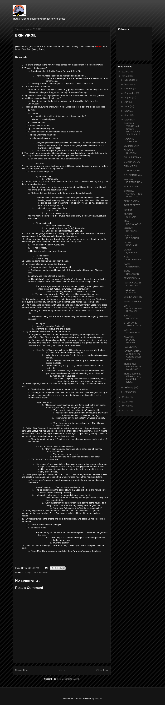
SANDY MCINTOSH (131, 317)
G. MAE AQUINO (132, 170)
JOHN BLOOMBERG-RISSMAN (133, 308)
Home (62, 670)
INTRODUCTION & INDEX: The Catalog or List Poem (132, 355)
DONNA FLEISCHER (131, 236)
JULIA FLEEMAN (132, 157)
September (130, 93)
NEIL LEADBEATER (132, 258)
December (129, 80)
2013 (124, 401)
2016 (124, 71)
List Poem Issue (40, 572)
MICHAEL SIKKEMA (130, 215)
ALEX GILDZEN (132, 186)
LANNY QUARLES (130, 251)
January (128, 391)
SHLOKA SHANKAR (130, 151)
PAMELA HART (132, 347)
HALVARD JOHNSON (130, 140)
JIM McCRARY (131, 146)
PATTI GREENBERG (132, 265)
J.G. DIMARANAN (133, 175)
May (126, 110)
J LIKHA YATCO (132, 162)
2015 (124, 76)
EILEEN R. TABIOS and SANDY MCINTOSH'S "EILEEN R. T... (133, 129)
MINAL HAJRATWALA (132, 222)
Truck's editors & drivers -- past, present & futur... (132, 377)
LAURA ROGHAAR (131, 244)
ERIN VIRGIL (130, 166)
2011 (124, 410)
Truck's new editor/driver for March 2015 (132, 367)
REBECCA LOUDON (130, 291)
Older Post (102, 670)
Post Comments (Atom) (68, 679)
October (128, 88)
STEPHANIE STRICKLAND (132, 324)
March (127, 119)
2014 (124, 397)
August (128, 97)
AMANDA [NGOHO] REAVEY (130, 340)
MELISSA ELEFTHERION (133, 181)
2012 (124, 406)
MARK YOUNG (131, 201)
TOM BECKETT (132, 205)
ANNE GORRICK (132, 301)
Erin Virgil (27, 572)
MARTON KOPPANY (130, 229)
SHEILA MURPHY (133, 297)
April (127, 115)
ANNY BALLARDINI (132, 272)
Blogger (98, 698)
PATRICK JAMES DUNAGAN (132, 284)
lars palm (128, 209)
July (126, 102)
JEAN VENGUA (132, 278)
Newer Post (21, 670)
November (129, 84)
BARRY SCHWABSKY (132, 331)
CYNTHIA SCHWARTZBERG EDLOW (133, 194)
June (127, 106)
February (129, 387)
